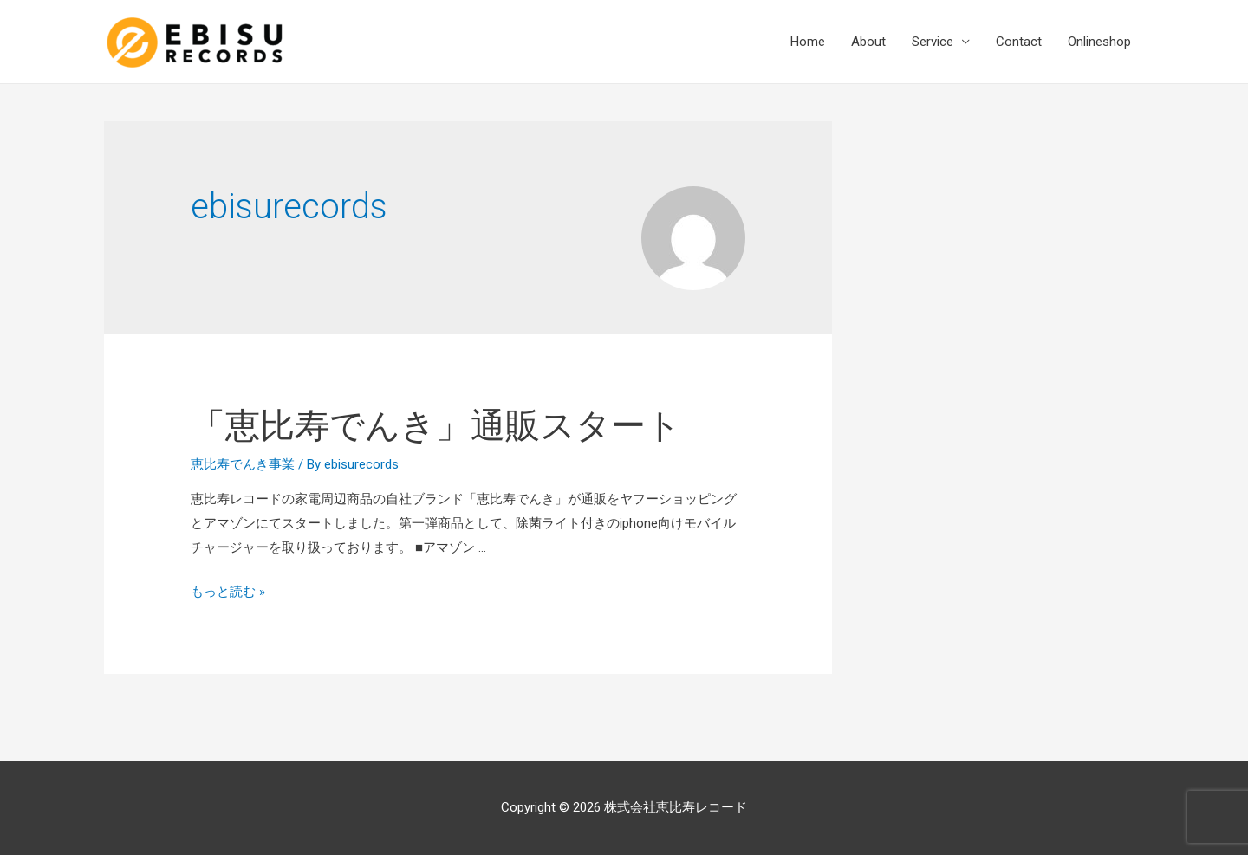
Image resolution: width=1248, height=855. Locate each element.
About (868, 41)
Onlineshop (1099, 41)
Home (807, 41)
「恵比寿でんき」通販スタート (436, 425)
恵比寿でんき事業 (243, 464)
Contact (1019, 41)
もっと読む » (228, 591)
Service (932, 41)
